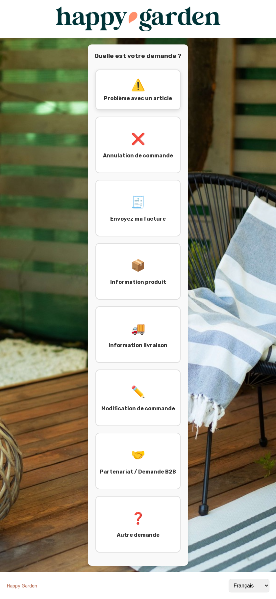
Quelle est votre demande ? (138, 56)
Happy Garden (22, 586)
